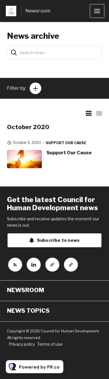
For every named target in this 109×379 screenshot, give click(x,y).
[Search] (14, 52)
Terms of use (50, 344)
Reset (95, 88)
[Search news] (54, 52)
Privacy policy (22, 344)
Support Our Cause (69, 152)
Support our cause (66, 143)
